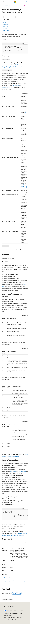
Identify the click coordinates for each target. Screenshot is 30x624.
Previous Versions (14, 613)
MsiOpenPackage (19, 65)
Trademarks (5, 619)
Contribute (5, 615)
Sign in (27, 2)
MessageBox (16, 85)
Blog (21, 613)
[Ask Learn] (24, 5)
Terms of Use (19, 617)
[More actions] (27, 5)
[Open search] (23, 2)
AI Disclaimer (6, 613)
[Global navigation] (1, 2)
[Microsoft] (15, 2)
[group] (15, 515)
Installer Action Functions (8, 577)
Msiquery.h (7, 5)
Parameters (5, 24)
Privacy (10, 615)
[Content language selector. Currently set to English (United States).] (9, 607)
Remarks (5, 28)
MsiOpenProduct (17, 67)
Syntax (4, 22)
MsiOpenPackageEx (6, 67)
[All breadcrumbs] (3, 5)
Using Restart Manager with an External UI (24, 186)
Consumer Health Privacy (8, 617)
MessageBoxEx (5, 87)
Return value (5, 26)
